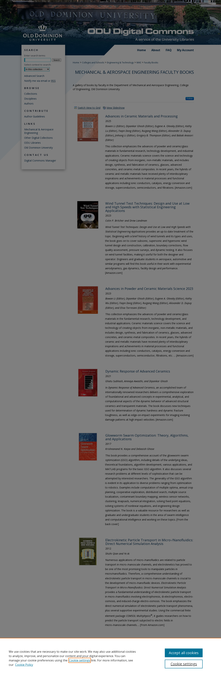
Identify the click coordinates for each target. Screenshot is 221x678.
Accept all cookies (184, 652)
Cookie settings (79, 660)
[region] (110, 658)
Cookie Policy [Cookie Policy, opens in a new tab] (24, 665)
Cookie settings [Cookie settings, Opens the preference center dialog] (184, 663)
